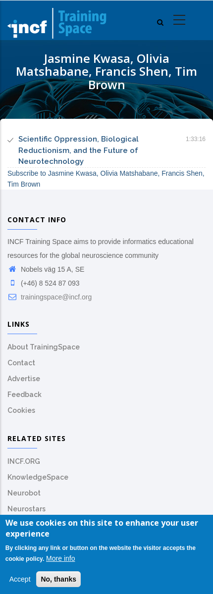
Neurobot (24, 493)
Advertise (23, 379)
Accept (20, 579)
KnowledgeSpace (37, 477)
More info (60, 559)
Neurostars (26, 509)
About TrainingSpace (43, 347)
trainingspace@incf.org (49, 297)
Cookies (21, 410)
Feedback (24, 394)
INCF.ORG (23, 461)
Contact (21, 363)
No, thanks (58, 579)
